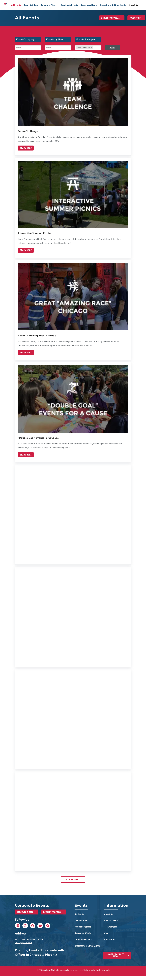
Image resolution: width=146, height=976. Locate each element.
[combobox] (25, 47)
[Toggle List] (38, 47)
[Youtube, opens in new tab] (40, 925)
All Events (16, 5)
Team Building (31, 5)
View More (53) (73, 879)
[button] (17, 925)
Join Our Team (111, 920)
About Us (135, 5)
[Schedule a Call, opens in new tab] (26, 912)
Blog (106, 933)
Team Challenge (28, 131)
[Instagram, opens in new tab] (25, 925)
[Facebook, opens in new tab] (32, 925)
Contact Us (109, 939)
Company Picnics (49, 5)
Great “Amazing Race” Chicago (37, 335)
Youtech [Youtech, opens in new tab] (106, 970)
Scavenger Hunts (89, 5)
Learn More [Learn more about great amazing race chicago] (26, 352)
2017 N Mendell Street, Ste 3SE (29, 939)
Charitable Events (69, 5)
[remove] (91, 47)
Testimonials (110, 926)
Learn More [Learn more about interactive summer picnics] (26, 250)
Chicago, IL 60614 (23, 942)
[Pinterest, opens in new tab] (47, 925)
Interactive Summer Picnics (34, 233)
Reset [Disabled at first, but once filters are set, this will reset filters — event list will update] (112, 47)
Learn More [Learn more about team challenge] (26, 148)
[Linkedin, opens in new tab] (17, 925)
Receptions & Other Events (113, 5)
